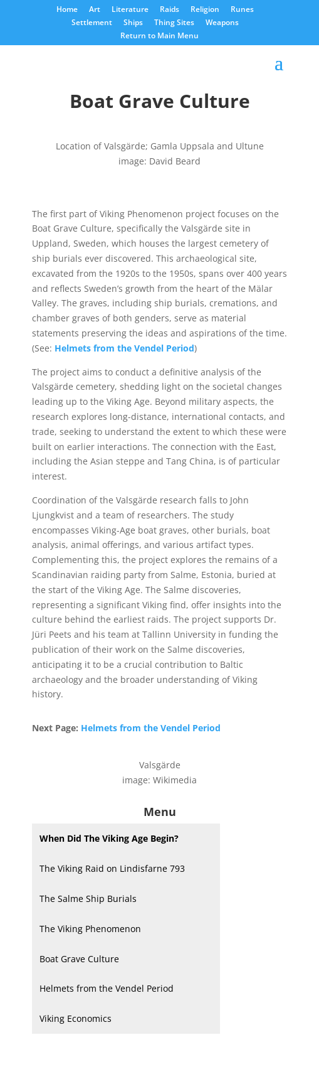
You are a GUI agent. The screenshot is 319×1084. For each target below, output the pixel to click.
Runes (242, 10)
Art (94, 10)
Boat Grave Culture (79, 959)
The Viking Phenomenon (90, 929)
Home (67, 10)
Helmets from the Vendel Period (106, 988)
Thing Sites (174, 23)
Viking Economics (75, 1018)
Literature (130, 10)
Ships (133, 23)
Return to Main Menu (159, 36)
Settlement (91, 23)
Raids (169, 10)
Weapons (222, 23)
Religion (205, 10)
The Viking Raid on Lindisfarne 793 (112, 868)
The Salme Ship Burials (88, 898)
